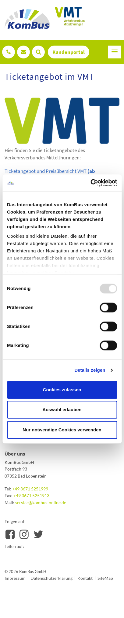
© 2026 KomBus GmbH (25, 571)
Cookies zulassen (62, 389)
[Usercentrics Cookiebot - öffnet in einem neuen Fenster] (90, 183)
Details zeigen (89, 370)
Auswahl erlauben (61, 409)
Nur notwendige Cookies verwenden (62, 429)
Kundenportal (68, 52)
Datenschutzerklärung (51, 578)
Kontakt (85, 578)
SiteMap (105, 578)
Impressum (15, 578)
